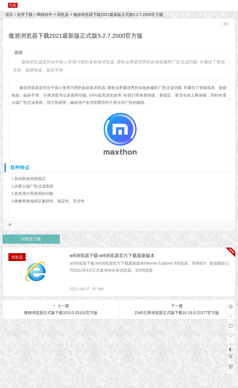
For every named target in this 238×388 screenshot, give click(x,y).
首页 (9, 14)
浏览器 (63, 14)
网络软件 (45, 14)
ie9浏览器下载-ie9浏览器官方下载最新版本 (112, 255)
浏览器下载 (31, 239)
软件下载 (25, 14)
